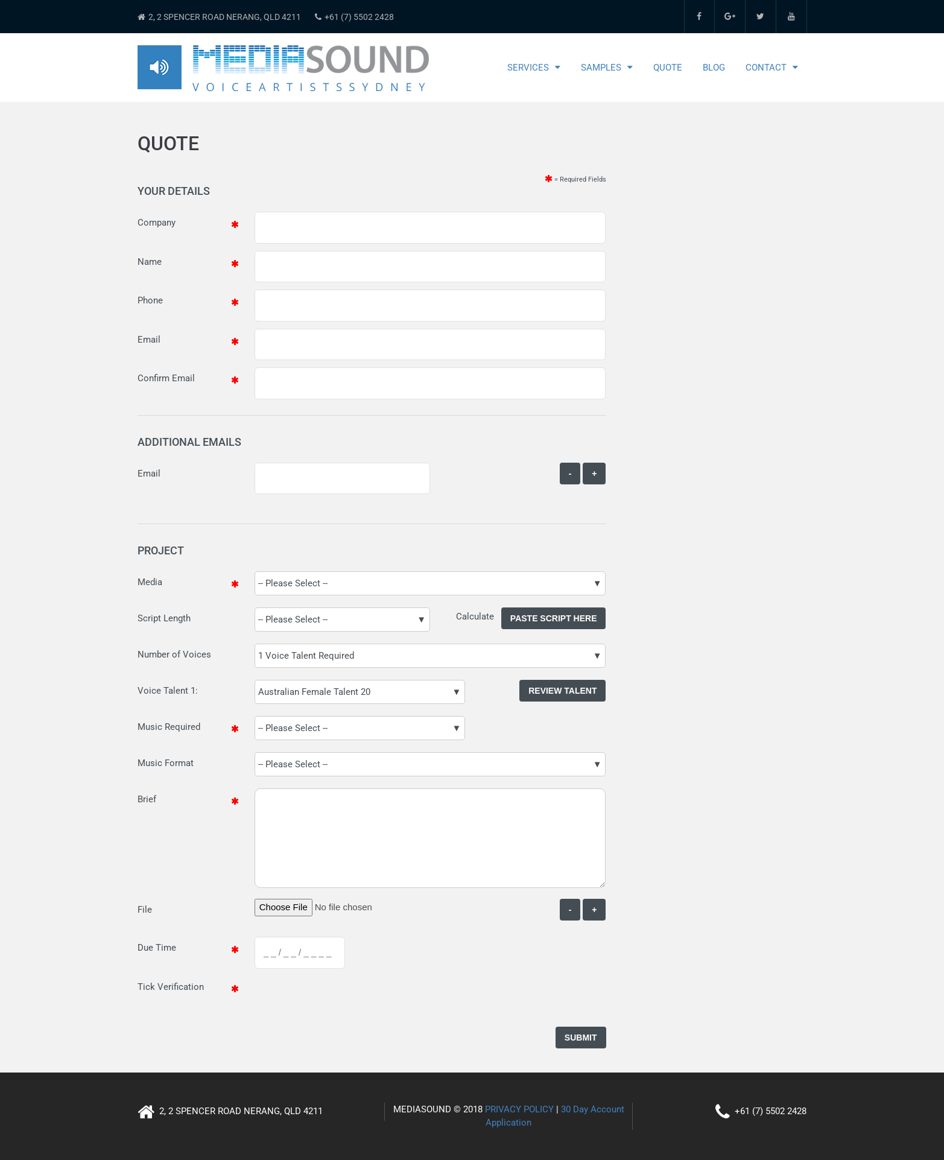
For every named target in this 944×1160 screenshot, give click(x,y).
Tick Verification (171, 986)
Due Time (157, 947)
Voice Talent (163, 690)
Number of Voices (174, 654)
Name (150, 261)
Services (528, 67)
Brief (147, 799)
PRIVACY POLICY (519, 1109)
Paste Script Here (553, 618)
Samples (601, 67)
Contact (766, 67)
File (145, 909)
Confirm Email (166, 378)
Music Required (169, 726)
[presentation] (346, 999)
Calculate (478, 616)
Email (149, 339)
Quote (667, 67)
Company (157, 222)
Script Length (164, 618)
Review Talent (562, 691)
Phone (150, 300)
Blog (714, 67)
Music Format (166, 763)
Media (150, 582)
